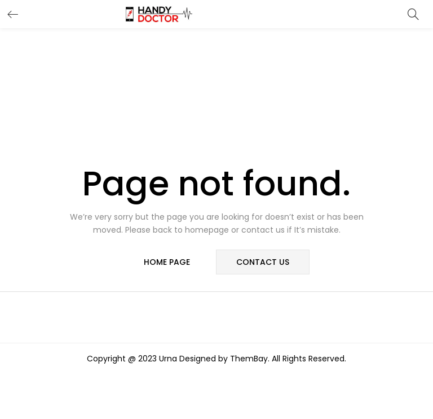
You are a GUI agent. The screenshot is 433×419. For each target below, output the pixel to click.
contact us (262, 262)
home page (167, 262)
